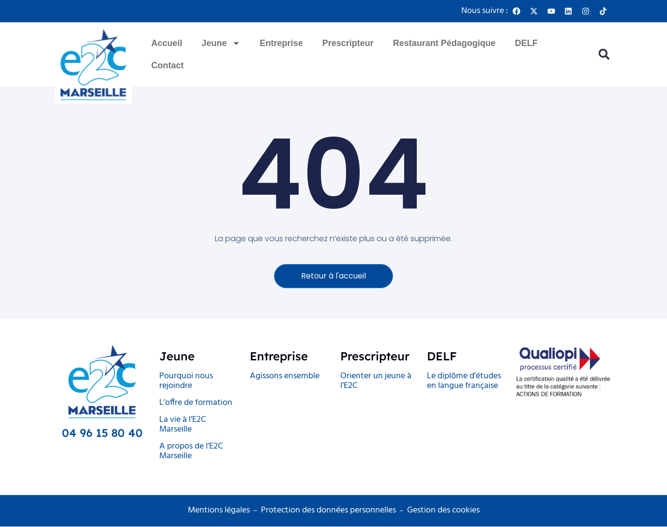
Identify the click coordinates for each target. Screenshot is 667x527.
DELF (526, 43)
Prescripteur (348, 43)
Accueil (167, 43)
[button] (604, 54)
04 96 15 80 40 (102, 433)
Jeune (221, 43)
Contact (168, 65)
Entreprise (281, 43)
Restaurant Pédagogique (444, 43)
